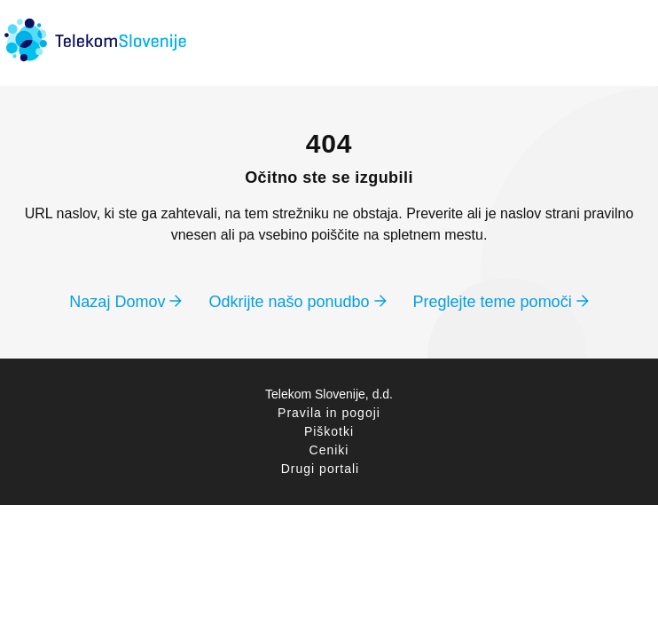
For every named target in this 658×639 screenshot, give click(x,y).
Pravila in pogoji (329, 413)
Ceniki (329, 450)
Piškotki (329, 431)
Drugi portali (320, 469)
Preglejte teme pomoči (501, 302)
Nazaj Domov (125, 302)
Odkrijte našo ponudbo (297, 302)
